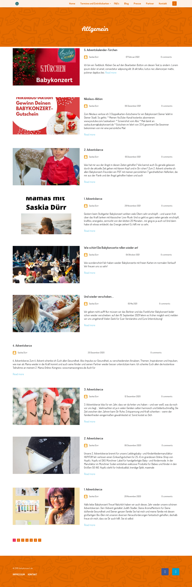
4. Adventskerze (22, 345)
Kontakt (32, 574)
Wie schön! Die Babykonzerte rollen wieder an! (111, 247)
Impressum (19, 574)
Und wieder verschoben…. (99, 296)
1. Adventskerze (93, 198)
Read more (110, 72)
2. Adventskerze (93, 150)
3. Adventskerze (93, 389)
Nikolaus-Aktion (93, 99)
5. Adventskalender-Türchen (100, 50)
